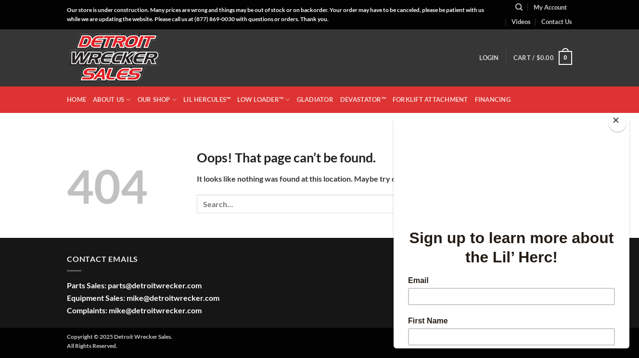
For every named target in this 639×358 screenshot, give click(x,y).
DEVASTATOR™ (363, 99)
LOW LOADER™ (263, 99)
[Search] (519, 7)
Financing (493, 99)
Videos (521, 21)
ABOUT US (112, 99)
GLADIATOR (315, 99)
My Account (550, 7)
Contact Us (556, 21)
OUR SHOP (157, 99)
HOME (76, 99)
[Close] (617, 122)
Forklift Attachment (430, 99)
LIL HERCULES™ (206, 99)
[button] (488, 57)
